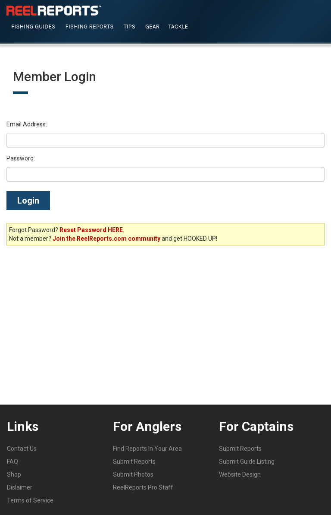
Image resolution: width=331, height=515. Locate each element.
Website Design (240, 474)
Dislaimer (19, 487)
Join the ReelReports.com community (106, 238)
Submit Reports (134, 461)
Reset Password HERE (91, 229)
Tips (129, 26)
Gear (152, 26)
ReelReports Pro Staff (143, 487)
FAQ (12, 461)
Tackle (178, 26)
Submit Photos (133, 474)
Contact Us (22, 448)
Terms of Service (30, 500)
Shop (14, 474)
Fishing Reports (90, 26)
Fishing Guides (33, 26)
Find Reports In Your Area (147, 448)
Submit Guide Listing (247, 461)
